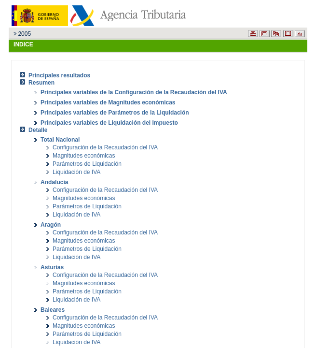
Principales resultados (59, 75)
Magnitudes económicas (84, 155)
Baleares (53, 309)
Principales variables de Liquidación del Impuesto (109, 122)
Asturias (52, 267)
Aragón (51, 224)
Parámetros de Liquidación (87, 163)
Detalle (37, 130)
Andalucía (54, 182)
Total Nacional (60, 139)
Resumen (41, 82)
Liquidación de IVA (76, 172)
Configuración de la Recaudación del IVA (105, 147)
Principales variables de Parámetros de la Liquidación (115, 112)
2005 (24, 33)
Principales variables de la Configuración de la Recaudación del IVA (134, 92)
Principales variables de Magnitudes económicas (108, 102)
